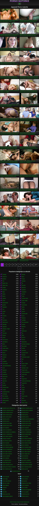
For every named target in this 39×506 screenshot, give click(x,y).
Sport (23, 398)
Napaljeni (4, 307)
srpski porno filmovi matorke (9, 466)
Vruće (3, 300)
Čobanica (4, 289)
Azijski (3, 311)
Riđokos (23, 326)
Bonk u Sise (24, 402)
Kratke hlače (5, 348)
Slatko (23, 307)
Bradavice (4, 374)
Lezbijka (24, 320)
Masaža (4, 385)
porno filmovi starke (7, 440)
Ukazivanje (24, 305)
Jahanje (23, 281)
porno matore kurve (7, 445)
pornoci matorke (6, 456)
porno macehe (5, 443)
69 (22, 361)
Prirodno (4, 315)
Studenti (4, 357)
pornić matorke (25, 427)
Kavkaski (4, 346)
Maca (23, 276)
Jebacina (4, 487)
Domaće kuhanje (26, 344)
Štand (3, 331)
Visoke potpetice (26, 372)
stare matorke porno (7, 469)
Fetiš (23, 385)
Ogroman (4, 381)
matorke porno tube (26, 423)
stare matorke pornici (27, 466)
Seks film (4, 492)
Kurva (23, 315)
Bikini (23, 376)
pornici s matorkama (7, 434)
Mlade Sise (5, 283)
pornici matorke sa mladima (9, 432)
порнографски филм (7, 496)
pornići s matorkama (26, 432)
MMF (3, 359)
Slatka (3, 294)
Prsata (23, 278)
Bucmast (24, 400)
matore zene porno (6, 416)
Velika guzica (5, 400)
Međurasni (24, 331)
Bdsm (3, 344)
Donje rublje (24, 300)
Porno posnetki (25, 476)
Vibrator (23, 354)
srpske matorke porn (26, 462)
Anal (3, 313)
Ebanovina (4, 376)
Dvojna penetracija (26, 381)
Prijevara (4, 354)
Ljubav (23, 387)
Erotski (4, 402)
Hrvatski (4, 372)
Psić (3, 281)
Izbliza (3, 337)
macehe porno (25, 412)
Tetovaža (4, 333)
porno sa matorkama (7, 449)
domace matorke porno (7, 410)
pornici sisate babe (26, 434)
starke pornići (25, 469)
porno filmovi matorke (27, 438)
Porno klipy (5, 478)
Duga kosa (24, 378)
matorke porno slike (7, 423)
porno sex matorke (26, 449)
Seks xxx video (5, 483)
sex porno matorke (26, 460)
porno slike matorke (7, 451)
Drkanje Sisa (5, 387)
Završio (23, 294)
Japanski (4, 326)
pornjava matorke (6, 438)
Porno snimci (25, 478)
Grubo (3, 383)
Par (22, 333)
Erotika (23, 348)
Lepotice (24, 289)
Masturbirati (5, 302)
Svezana (24, 350)
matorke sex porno (26, 425)
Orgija (23, 389)
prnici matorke (5, 458)
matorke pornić (5, 419)
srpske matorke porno (7, 464)
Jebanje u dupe (6, 328)
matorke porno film (26, 421)
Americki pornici (25, 494)
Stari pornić (24, 481)
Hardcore (4, 276)
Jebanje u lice (25, 368)
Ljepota (4, 298)
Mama (3, 296)
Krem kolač (5, 363)
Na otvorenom (25, 322)
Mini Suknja (5, 396)
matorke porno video (7, 425)
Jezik (3, 368)
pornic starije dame (26, 430)
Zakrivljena (4, 341)
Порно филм (5, 485)
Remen (23, 339)
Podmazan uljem (26, 357)
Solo (3, 318)
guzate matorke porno (7, 412)
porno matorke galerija (7, 447)
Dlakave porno (25, 496)
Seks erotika (25, 487)
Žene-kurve (5, 339)
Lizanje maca (25, 298)
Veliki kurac (5, 322)
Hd (22, 283)
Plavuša (23, 285)
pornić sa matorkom (7, 430)
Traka (23, 296)
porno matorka (25, 445)
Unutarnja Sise (5, 391)
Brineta (23, 274)
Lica (3, 309)
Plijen (3, 292)
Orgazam (4, 370)
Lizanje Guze (25, 352)
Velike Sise (5, 285)
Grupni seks (24, 370)
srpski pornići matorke (27, 464)
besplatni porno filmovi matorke (9, 408)
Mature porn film (6, 494)
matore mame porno (7, 414)
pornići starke (25, 436)
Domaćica (4, 350)
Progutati (4, 361)
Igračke (4, 305)
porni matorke (5, 427)
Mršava (4, 335)
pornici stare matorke (7, 436)
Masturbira (24, 341)
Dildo (23, 335)
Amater (23, 324)
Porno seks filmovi (6, 481)
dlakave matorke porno (27, 408)
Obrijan (4, 287)
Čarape (23, 302)
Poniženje (4, 394)
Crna (23, 328)
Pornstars (4, 320)
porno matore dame (26, 443)
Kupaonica (24, 383)
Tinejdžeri (24, 292)
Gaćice (23, 311)
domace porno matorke (27, 410)
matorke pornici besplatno (28, 419)
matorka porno (25, 416)
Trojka (23, 309)
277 (36, 265)
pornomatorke (25, 456)
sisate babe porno (6, 462)
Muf (22, 359)
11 (32, 265)
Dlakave (23, 318)
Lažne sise (24, 374)
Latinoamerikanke (6, 365)
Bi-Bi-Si (23, 337)
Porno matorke (19, 1)
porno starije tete (26, 453)
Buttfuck (4, 278)
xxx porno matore (16, 471)
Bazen (23, 391)
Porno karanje (5, 476)
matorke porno (5, 421)
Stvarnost (24, 365)
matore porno (25, 414)
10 (28, 265)
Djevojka (4, 324)
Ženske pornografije (26, 489)
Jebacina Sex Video (26, 483)
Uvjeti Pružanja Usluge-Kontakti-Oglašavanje (19, 501)
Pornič (3, 489)
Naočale (4, 378)
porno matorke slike (26, 447)
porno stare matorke (7, 453)
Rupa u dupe (25, 363)
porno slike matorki (26, 451)
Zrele (23, 394)
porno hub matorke (26, 440)
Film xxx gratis (25, 492)
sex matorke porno (6, 460)
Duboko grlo (24, 313)
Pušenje (4, 274)
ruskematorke (25, 458)
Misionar (24, 287)
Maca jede (24, 346)
